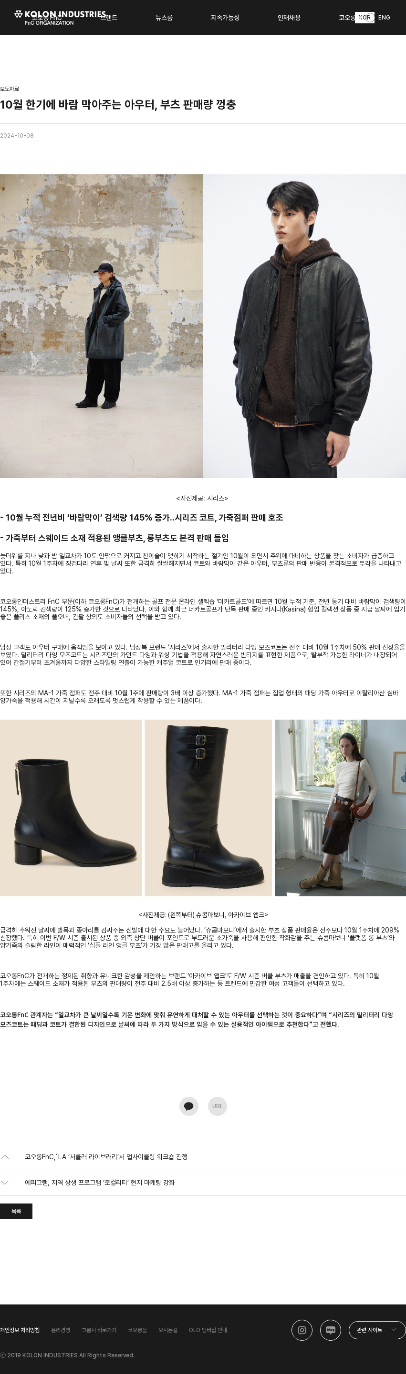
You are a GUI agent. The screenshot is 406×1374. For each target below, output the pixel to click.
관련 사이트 (369, 1330)
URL (217, 1106)
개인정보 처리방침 (20, 1330)
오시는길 (167, 1330)
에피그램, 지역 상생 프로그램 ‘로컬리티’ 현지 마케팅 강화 (100, 1182)
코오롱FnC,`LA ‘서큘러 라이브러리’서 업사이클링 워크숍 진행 (106, 1157)
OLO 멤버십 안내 (208, 1330)
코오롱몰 (137, 1330)
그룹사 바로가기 (99, 1330)
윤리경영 (60, 1330)
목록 (16, 1211)
